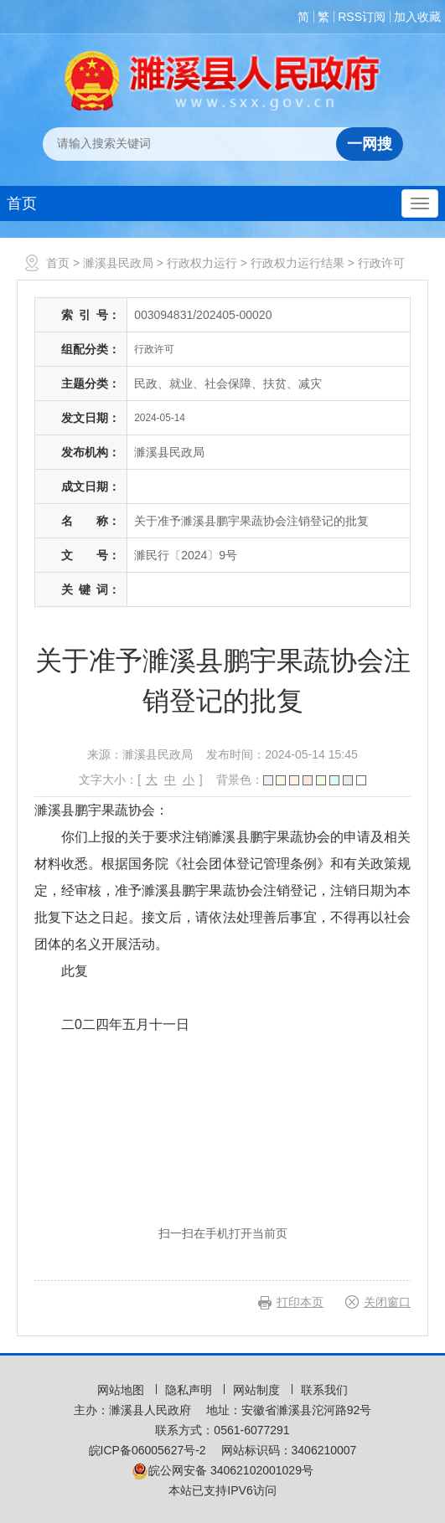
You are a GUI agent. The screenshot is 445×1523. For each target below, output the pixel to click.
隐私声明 (190, 1390)
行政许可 (381, 263)
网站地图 (122, 1390)
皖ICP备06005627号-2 (147, 1450)
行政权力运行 (202, 263)
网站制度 (258, 1390)
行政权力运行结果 (297, 263)
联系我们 (324, 1390)
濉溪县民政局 (118, 263)
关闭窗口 (387, 1302)
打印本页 (300, 1302)
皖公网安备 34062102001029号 (222, 1470)
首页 (22, 203)
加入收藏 (417, 16)
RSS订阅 (361, 16)
